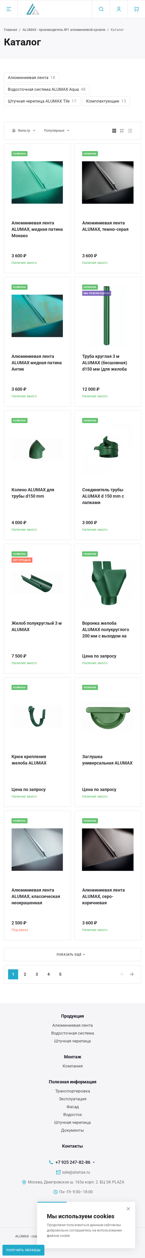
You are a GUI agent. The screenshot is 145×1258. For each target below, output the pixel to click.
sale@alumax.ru (76, 1172)
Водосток (72, 1114)
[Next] (132, 974)
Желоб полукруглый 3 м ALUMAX (37, 626)
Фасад (72, 1106)
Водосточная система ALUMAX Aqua (47, 89)
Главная (10, 30)
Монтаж (72, 1056)
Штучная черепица (72, 1040)
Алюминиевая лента (31, 77)
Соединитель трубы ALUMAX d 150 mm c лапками (103, 496)
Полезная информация (72, 1081)
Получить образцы (23, 1250)
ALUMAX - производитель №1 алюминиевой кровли (64, 30)
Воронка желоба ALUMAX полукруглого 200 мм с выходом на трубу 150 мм (105, 630)
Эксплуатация (72, 1098)
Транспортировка (72, 1091)
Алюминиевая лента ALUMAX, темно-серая (105, 226)
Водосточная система (72, 1033)
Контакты (72, 1146)
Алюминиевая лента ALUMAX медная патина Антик (37, 363)
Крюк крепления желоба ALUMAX (29, 759)
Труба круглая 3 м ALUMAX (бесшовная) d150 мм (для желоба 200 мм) (104, 363)
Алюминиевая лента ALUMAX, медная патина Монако (37, 229)
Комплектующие (106, 101)
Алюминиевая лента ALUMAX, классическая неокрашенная (36, 896)
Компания (73, 1065)
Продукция (72, 1016)
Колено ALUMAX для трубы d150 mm (33, 493)
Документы (72, 1130)
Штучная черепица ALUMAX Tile (42, 101)
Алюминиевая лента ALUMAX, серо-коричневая (103, 896)
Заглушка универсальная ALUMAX (107, 759)
